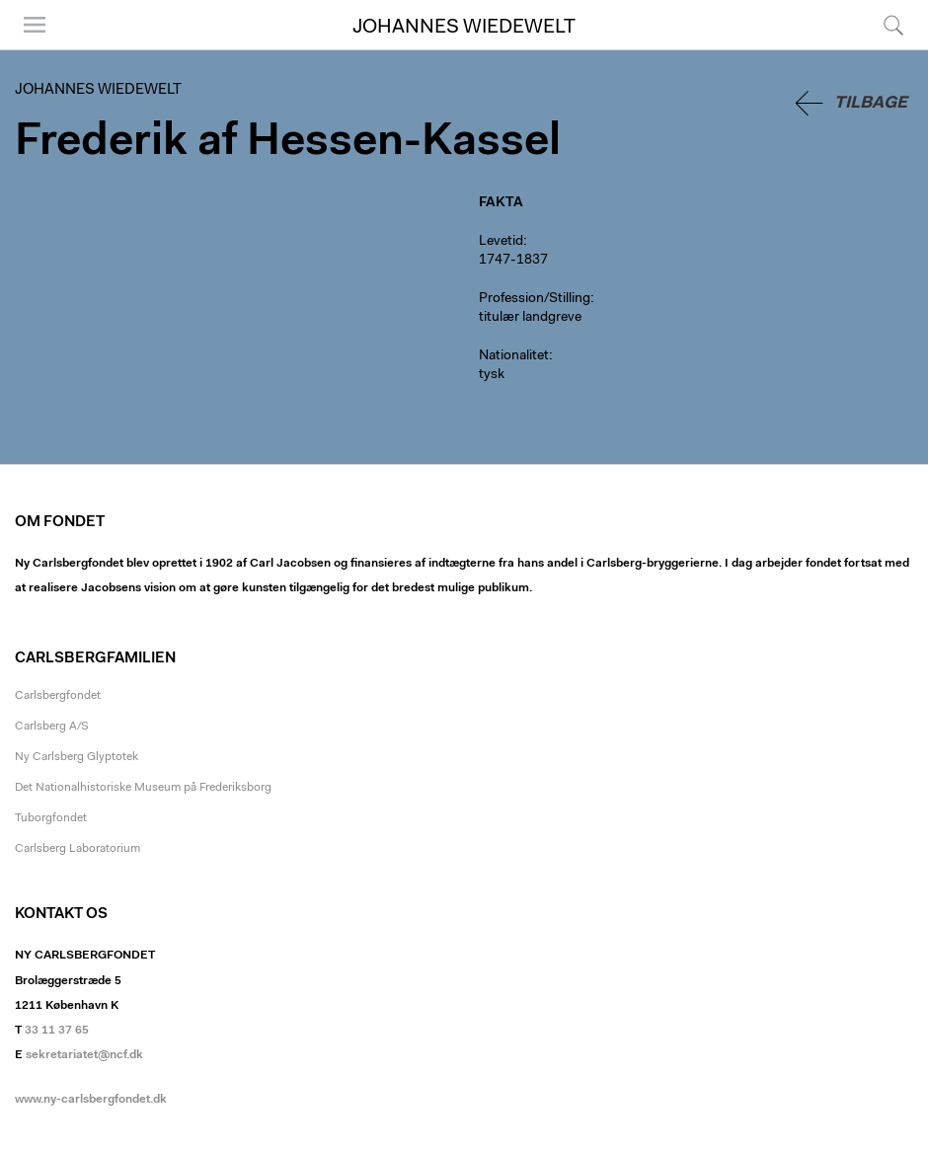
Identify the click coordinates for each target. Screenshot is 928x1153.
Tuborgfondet (51, 818)
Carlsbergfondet (58, 696)
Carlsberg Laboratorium (77, 849)
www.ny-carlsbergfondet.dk (91, 1100)
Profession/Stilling (534, 299)
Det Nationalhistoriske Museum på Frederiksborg (143, 788)
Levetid (501, 242)
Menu (34, 24)
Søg (893, 24)
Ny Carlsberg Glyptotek (76, 757)
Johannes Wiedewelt (464, 28)
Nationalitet (514, 356)
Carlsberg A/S (52, 726)
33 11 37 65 (57, 1031)
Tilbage (870, 103)
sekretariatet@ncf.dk (84, 1055)
